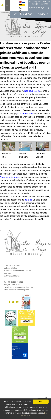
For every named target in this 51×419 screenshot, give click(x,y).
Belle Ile (28, 199)
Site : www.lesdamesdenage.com (17, 290)
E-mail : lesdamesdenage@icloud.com (18, 287)
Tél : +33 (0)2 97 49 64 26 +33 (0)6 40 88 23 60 (39, 3)
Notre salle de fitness (10, 177)
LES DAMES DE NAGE (12, 265)
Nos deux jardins (32, 91)
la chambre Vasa (25, 113)
